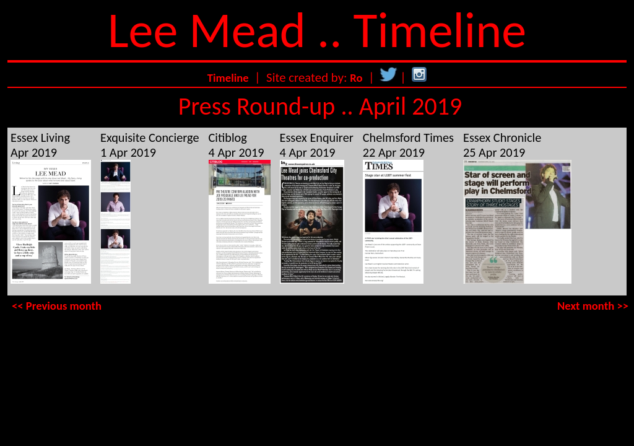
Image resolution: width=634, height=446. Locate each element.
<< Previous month (57, 306)
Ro (356, 78)
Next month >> (592, 306)
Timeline (228, 78)
